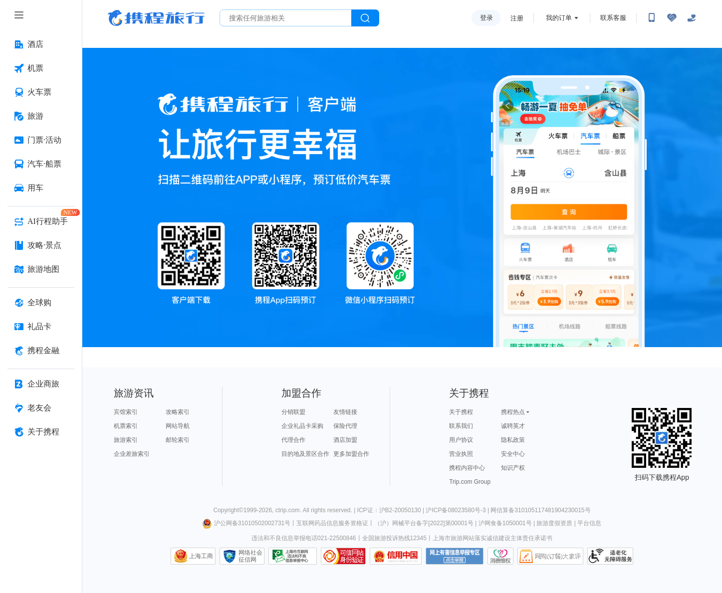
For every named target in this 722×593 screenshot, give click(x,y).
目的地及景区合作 (305, 453)
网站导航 (178, 425)
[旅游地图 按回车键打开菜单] (40, 269)
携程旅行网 (156, 18)
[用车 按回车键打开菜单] (40, 188)
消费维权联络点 (500, 556)
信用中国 (396, 556)
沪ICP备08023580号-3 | (458, 510)
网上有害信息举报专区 (454, 556)
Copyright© (228, 510)
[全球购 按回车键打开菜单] (40, 302)
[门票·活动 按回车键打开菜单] (40, 140)
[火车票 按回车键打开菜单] (40, 92)
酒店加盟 (345, 439)
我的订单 (559, 17)
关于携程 (461, 411)
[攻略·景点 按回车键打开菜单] (40, 245)
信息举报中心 (292, 556)
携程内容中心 (467, 467)
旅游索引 (126, 439)
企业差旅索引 (132, 453)
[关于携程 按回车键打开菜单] (40, 431)
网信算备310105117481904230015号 (540, 510)
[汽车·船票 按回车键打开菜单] (40, 164)
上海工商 (201, 556)
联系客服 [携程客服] (613, 17)
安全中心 (513, 453)
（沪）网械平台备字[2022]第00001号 (424, 523)
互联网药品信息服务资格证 (332, 523)
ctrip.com (287, 510)
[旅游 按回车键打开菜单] (40, 116)
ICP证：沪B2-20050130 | (391, 510)
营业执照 (461, 453)
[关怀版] (692, 18)
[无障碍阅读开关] (672, 18)
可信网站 (343, 556)
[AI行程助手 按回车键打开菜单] (40, 221)
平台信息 (589, 523)
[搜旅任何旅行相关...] (285, 18)
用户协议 (461, 439)
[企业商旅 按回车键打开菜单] (40, 384)
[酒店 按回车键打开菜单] (40, 44)
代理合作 (293, 439)
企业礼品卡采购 (302, 425)
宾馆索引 (126, 411)
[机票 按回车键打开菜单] (40, 68)
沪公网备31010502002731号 (246, 523)
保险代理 (345, 425)
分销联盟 (293, 411)
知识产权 (513, 467)
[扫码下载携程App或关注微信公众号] (652, 17)
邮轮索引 (178, 439)
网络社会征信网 (250, 556)
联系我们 (461, 425)
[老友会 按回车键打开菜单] (40, 407)
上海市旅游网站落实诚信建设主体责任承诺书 (492, 538)
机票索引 (126, 425)
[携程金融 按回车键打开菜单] (40, 350)
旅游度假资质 (554, 523)
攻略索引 (178, 411)
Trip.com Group (469, 481)
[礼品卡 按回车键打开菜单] (40, 326)
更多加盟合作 (351, 453)
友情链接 (345, 411)
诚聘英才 (513, 425)
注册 (516, 18)
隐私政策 (513, 439)
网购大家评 (550, 556)
